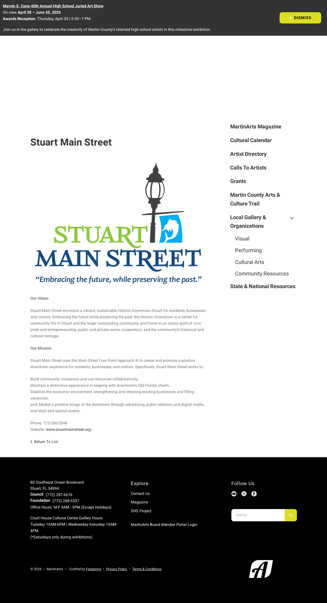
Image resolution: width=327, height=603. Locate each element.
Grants (238, 181)
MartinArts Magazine (255, 127)
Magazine (139, 502)
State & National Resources (262, 286)
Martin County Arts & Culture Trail (255, 199)
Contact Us (140, 493)
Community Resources (262, 274)
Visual (242, 239)
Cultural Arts (249, 262)
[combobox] (258, 515)
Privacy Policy (116, 569)
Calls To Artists (248, 168)
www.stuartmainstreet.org (68, 429)
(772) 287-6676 (59, 494)
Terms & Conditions (147, 569)
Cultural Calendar (251, 140)
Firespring (93, 569)
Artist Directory (248, 154)
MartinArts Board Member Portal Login (164, 524)
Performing (248, 250)
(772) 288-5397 (66, 501)
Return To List (46, 441)
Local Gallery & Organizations (263, 221)
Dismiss (300, 17)
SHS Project (141, 511)
